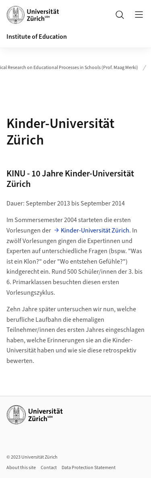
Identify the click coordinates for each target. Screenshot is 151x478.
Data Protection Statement (89, 467)
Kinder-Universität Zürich (95, 230)
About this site (21, 467)
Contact (49, 467)
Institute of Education (36, 36)
